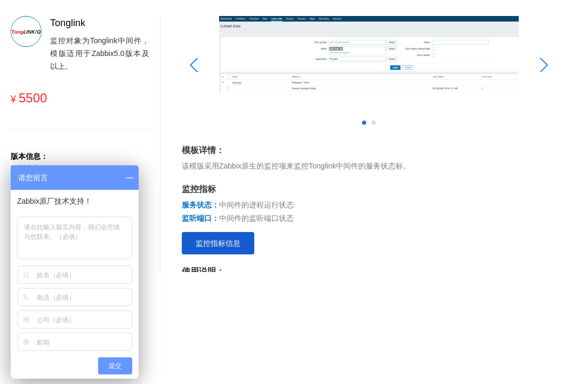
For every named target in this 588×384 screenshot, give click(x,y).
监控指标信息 (218, 243)
